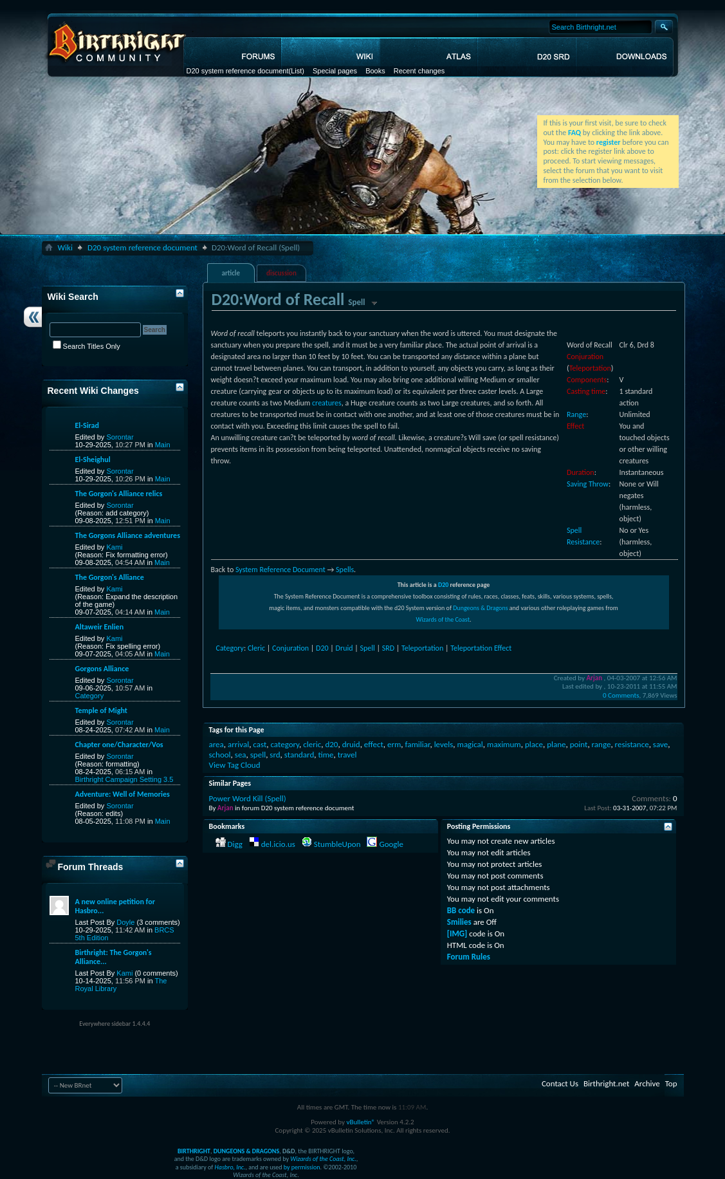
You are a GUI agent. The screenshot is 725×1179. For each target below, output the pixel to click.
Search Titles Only (86, 346)
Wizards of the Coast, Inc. (323, 1159)
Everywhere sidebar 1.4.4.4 (114, 1023)
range (601, 744)
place (534, 744)
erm (394, 744)
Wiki (65, 247)
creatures (327, 402)
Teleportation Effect (480, 648)
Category (230, 648)
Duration (580, 472)
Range (576, 414)
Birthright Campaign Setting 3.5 (124, 779)
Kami (114, 547)
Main (162, 445)
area (216, 744)
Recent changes (419, 71)
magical (470, 744)
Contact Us (560, 1083)
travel (347, 754)
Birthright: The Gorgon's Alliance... (113, 957)
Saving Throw (588, 483)
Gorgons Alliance (102, 668)
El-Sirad (87, 425)
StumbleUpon (337, 844)
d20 (331, 744)
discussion (281, 273)
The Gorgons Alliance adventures (127, 535)
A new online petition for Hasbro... (115, 906)
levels (444, 744)
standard (299, 754)
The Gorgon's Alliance (109, 577)
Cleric (256, 648)
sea (240, 754)
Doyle (125, 922)
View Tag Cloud (235, 765)
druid (351, 744)
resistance (632, 744)
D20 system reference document (238, 71)
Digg (234, 844)
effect (373, 744)
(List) (296, 71)
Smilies (459, 922)
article (230, 273)
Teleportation (590, 368)
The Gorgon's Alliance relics (119, 493)
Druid (344, 648)
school (220, 754)
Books (375, 71)
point (579, 744)
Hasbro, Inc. (230, 1167)
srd (275, 754)
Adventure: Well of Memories (122, 794)
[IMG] (457, 933)
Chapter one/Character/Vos (119, 744)
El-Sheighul (93, 459)
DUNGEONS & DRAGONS (246, 1151)
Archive (646, 1083)
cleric (312, 744)
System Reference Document (280, 569)
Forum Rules (468, 956)
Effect (575, 426)
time (325, 754)
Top (671, 1083)
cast (259, 744)
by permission (302, 1167)
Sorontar (119, 437)
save (660, 744)
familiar (417, 744)
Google (391, 844)
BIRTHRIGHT (194, 1151)
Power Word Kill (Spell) (247, 798)
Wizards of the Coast (443, 619)
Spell (367, 648)
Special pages (335, 71)
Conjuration (585, 356)
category (284, 744)
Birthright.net (606, 1083)
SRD (388, 648)
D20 (443, 584)
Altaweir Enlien (99, 626)
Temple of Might (101, 710)
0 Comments (621, 695)
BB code (461, 910)
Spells (345, 569)
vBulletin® (360, 1122)
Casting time (586, 391)
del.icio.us (278, 844)
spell (258, 754)
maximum (504, 744)
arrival (238, 744)
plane (556, 744)
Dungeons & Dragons (480, 608)
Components (587, 379)
